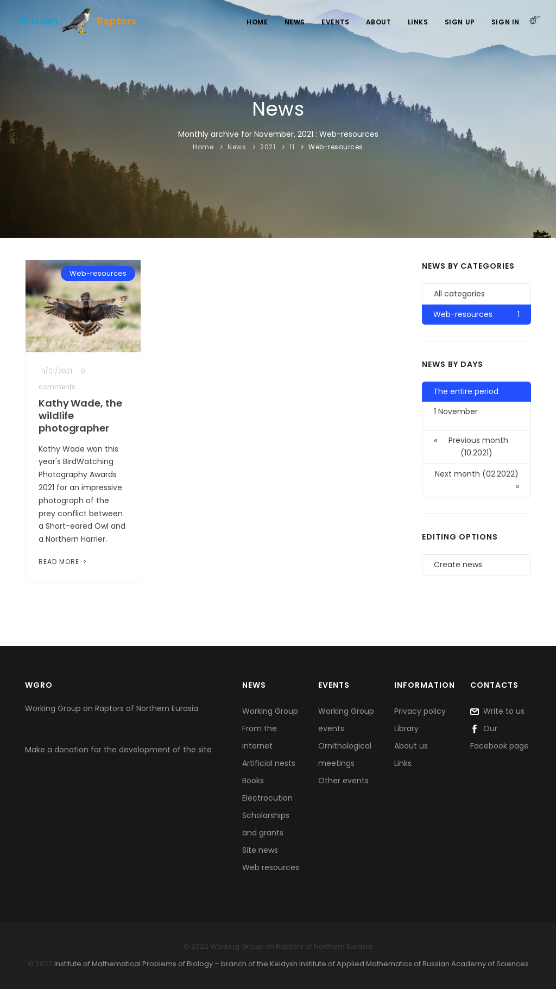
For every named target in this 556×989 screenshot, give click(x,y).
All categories (459, 293)
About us (411, 745)
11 (291, 146)
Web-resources (335, 146)
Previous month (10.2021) (471, 446)
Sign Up (460, 22)
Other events (343, 780)
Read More (64, 561)
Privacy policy (420, 711)
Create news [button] (458, 564)
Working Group (270, 711)
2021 (267, 146)
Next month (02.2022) (477, 480)
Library (406, 728)
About (378, 22)
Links (418, 22)
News (295, 22)
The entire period (465, 391)
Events (335, 22)
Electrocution (267, 798)
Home (257, 22)
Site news (260, 850)
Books (253, 780)
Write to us (497, 711)
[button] (476, 426)
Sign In (505, 22)
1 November (456, 411)
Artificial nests (268, 763)
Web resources (270, 867)
